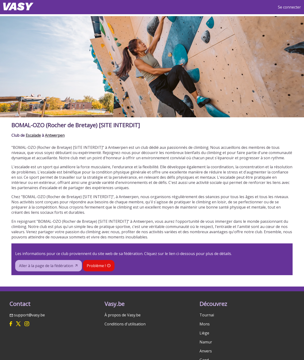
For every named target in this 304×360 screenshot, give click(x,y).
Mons (205, 324)
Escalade (33, 135)
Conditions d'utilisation (125, 324)
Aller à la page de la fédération (46, 265)
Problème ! (96, 265)
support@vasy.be (29, 315)
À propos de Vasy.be (122, 315)
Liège (204, 333)
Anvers (206, 351)
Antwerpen (55, 135)
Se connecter (289, 7)
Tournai (207, 315)
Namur (206, 342)
